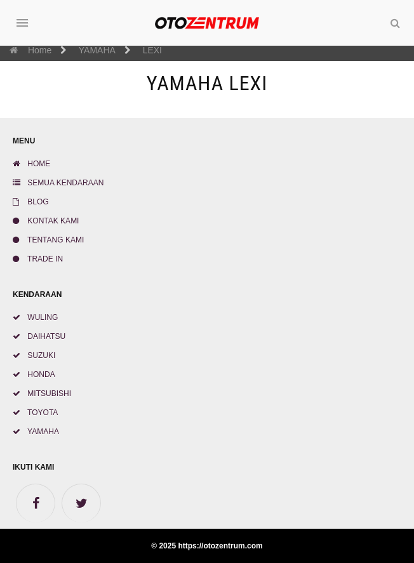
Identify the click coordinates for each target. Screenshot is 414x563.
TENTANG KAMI (48, 239)
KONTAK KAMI (46, 220)
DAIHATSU (39, 336)
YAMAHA (36, 431)
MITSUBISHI (42, 393)
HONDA (34, 374)
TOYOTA (35, 412)
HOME (31, 163)
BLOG (31, 201)
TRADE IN (38, 259)
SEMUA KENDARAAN (58, 182)
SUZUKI (34, 355)
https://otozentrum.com (220, 545)
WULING (35, 317)
